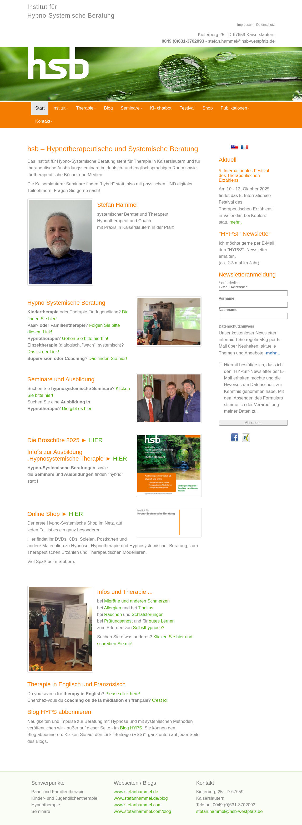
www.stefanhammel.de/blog (141, 798)
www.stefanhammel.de (136, 791)
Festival (187, 108)
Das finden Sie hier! (107, 358)
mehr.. (236, 222)
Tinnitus (145, 607)
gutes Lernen (162, 621)
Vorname (226, 298)
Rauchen (113, 614)
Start (39, 108)
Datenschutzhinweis (236, 326)
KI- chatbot (161, 108)
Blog (108, 108)
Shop (208, 108)
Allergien (112, 607)
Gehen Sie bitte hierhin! (85, 338)
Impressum (245, 25)
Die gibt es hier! (77, 408)
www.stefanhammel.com (138, 804)
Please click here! (122, 693)
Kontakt (44, 121)
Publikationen (235, 108)
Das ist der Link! (43, 351)
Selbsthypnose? (148, 627)
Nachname (228, 310)
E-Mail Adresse (233, 287)
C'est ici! (160, 700)
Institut (60, 108)
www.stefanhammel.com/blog (142, 811)
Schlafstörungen (148, 614)
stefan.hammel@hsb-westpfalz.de (241, 41)
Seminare (131, 108)
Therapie (86, 108)
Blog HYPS (131, 727)
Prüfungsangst (118, 621)
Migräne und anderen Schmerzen (137, 601)
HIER (96, 440)
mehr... (273, 352)
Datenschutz (265, 25)
